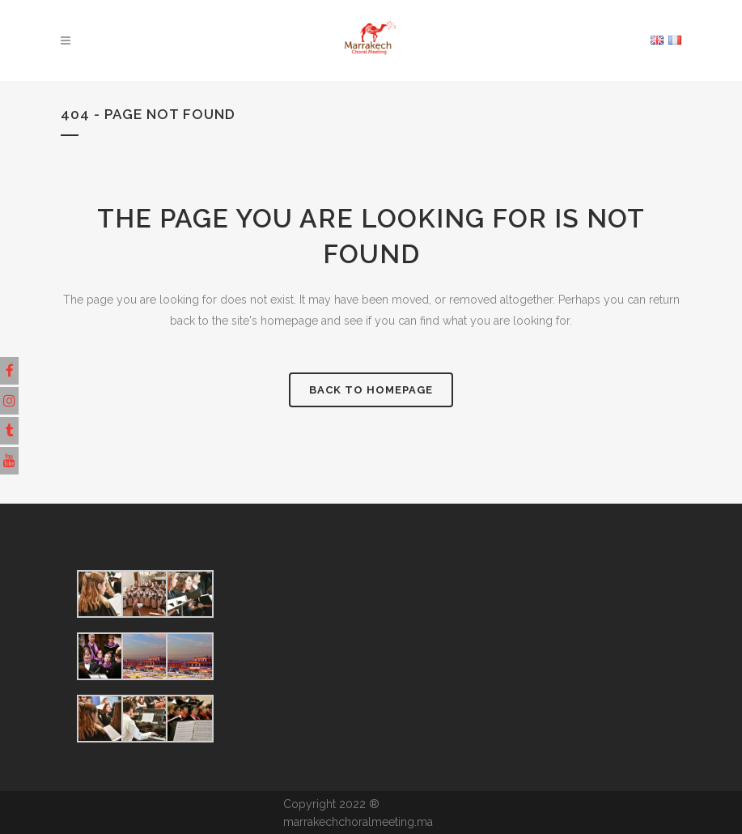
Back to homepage (371, 390)
